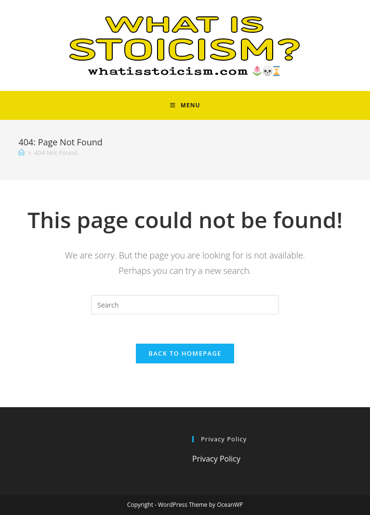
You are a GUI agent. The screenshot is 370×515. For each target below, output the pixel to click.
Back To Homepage (184, 353)
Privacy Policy (216, 458)
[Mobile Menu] (185, 105)
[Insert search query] (185, 304)
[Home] (21, 152)
